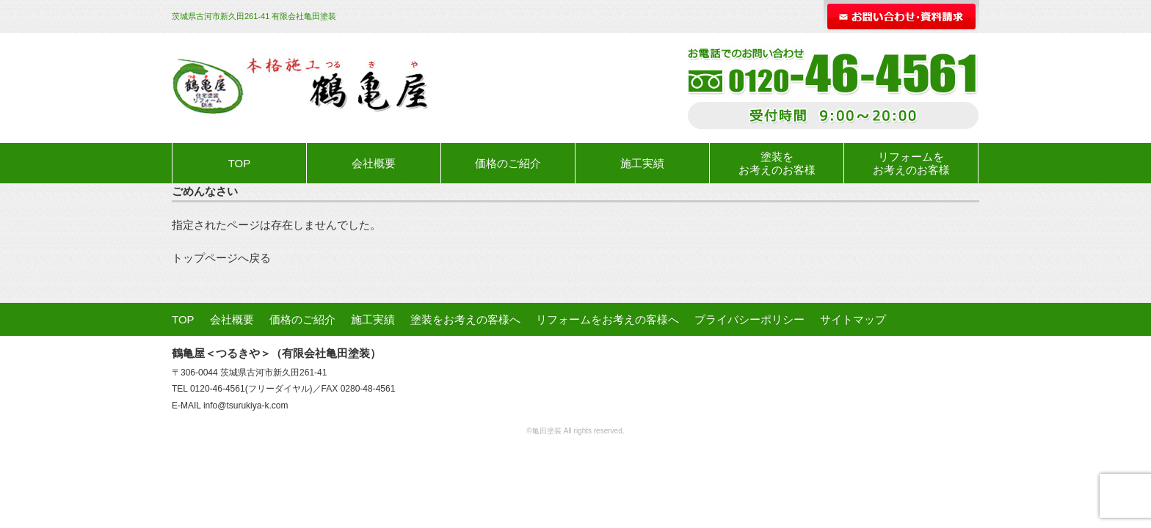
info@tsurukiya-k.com (245, 405)
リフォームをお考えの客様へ (607, 319)
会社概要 (374, 163)
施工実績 (642, 163)
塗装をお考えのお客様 (777, 163)
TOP (239, 163)
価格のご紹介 (508, 163)
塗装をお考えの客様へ (465, 319)
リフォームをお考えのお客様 (911, 163)
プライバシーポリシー (749, 319)
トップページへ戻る (221, 258)
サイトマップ (853, 319)
